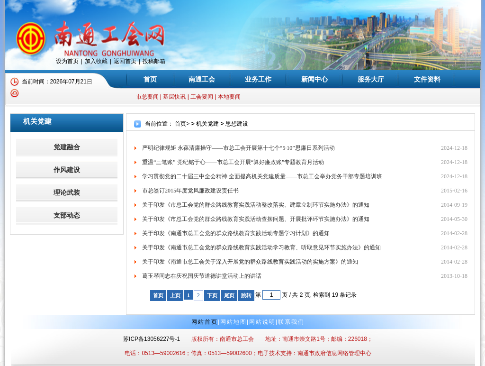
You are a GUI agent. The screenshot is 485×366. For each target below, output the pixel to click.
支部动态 (67, 215)
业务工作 (258, 79)
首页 (150, 79)
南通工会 (202, 79)
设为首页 (67, 61)
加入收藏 (96, 61)
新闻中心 (314, 79)
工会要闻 (201, 96)
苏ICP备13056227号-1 (151, 339)
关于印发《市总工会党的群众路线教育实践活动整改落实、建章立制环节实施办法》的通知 (255, 204)
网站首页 (204, 322)
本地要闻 (229, 96)
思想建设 (236, 123)
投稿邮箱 (154, 61)
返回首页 (125, 61)
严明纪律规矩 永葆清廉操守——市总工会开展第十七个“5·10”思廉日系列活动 (238, 148)
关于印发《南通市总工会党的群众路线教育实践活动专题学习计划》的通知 (236, 233)
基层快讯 (174, 96)
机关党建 (207, 123)
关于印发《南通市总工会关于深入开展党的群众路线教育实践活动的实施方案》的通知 (250, 261)
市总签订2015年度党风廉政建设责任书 (190, 190)
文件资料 (427, 79)
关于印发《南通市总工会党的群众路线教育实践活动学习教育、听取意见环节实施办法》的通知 (261, 247)
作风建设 (67, 170)
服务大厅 (371, 79)
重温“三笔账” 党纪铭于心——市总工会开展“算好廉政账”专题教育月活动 (233, 162)
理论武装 (67, 192)
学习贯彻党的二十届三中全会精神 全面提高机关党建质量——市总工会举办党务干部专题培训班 (262, 176)
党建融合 (67, 147)
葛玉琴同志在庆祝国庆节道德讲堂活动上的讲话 (201, 276)
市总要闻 (147, 96)
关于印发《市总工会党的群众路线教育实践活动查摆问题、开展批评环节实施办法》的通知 (255, 219)
